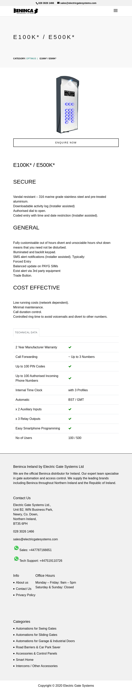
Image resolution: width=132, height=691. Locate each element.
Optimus (31, 58)
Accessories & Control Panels (36, 653)
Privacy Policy (26, 595)
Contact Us (23, 588)
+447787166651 (40, 550)
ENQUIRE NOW (66, 142)
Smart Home (25, 659)
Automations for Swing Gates (36, 628)
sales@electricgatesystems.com (35, 539)
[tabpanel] (66, 104)
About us (22, 582)
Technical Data (26, 332)
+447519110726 (51, 560)
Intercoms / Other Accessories (37, 666)
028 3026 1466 (23, 531)
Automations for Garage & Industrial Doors (45, 641)
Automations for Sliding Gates (36, 634)
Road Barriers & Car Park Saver (38, 647)
